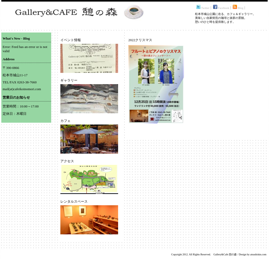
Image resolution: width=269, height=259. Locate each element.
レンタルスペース (74, 201)
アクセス (67, 161)
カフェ (65, 121)
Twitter (202, 7)
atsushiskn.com (258, 254)
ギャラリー (68, 80)
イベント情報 (70, 40)
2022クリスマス (140, 40)
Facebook (221, 7)
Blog (238, 7)
